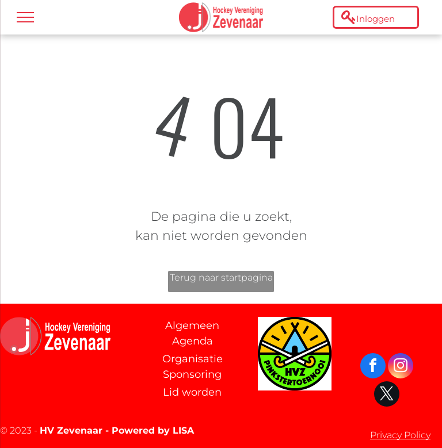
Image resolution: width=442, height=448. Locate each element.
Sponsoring (192, 374)
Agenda (192, 341)
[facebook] (373, 367)
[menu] (25, 17)
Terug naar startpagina (221, 277)
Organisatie (192, 359)
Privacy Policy (400, 435)
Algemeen (192, 325)
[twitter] (386, 395)
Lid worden (192, 392)
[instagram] (400, 367)
